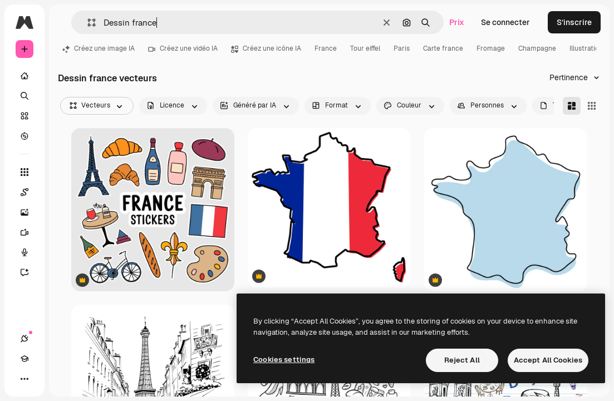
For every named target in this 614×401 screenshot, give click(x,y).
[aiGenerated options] (256, 106)
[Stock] (24, 116)
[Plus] (24, 379)
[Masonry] (572, 106)
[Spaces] (30, 192)
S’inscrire (574, 22)
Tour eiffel (365, 48)
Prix (456, 22)
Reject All (462, 360)
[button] (87, 22)
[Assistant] (30, 272)
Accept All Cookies (548, 360)
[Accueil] (24, 76)
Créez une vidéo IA (183, 48)
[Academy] (24, 359)
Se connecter (505, 22)
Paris (402, 48)
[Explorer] (24, 136)
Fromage (491, 48)
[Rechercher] (24, 96)
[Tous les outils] (24, 172)
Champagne (537, 48)
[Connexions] (24, 339)
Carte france (443, 48)
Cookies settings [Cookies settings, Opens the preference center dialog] (284, 359)
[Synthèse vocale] (30, 252)
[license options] (173, 106)
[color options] (410, 106)
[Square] (592, 106)
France (326, 48)
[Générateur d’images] (30, 212)
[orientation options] (337, 106)
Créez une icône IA (266, 48)
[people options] (488, 106)
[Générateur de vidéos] (30, 232)
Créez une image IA (98, 48)
